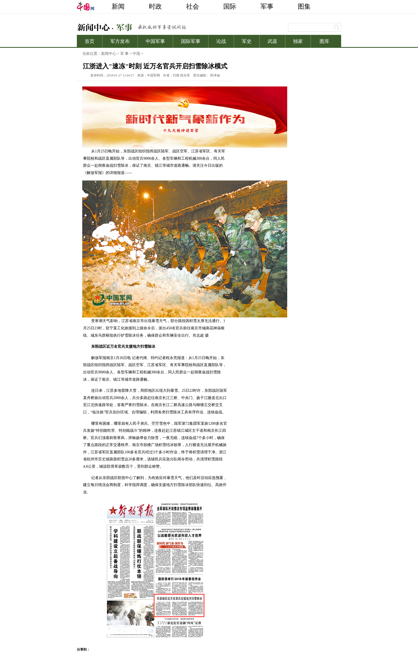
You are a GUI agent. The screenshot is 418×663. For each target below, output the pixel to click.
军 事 (124, 54)
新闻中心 (108, 54)
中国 (136, 54)
